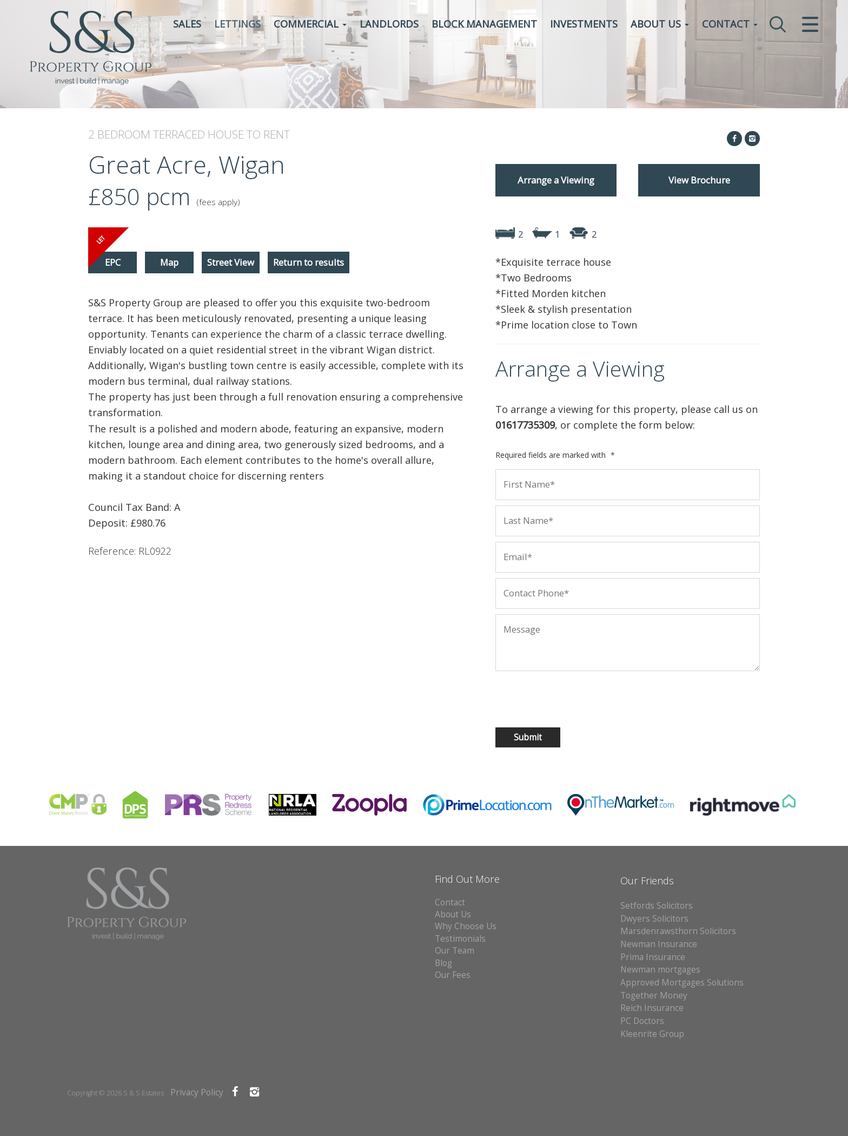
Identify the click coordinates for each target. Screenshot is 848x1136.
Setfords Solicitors (656, 905)
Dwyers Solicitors (654, 918)
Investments (584, 24)
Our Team (454, 950)
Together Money (653, 995)
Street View (230, 262)
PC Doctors (642, 1021)
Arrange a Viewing (556, 180)
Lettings (237, 24)
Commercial (310, 24)
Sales (187, 24)
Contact (730, 24)
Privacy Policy (196, 1092)
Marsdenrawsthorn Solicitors (678, 931)
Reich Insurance (652, 1008)
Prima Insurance (652, 957)
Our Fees (453, 975)
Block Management (484, 24)
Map (169, 262)
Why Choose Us (465, 926)
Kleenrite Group (652, 1034)
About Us (660, 24)
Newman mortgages (660, 969)
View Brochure (699, 180)
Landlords (389, 24)
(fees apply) (218, 202)
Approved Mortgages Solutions (682, 982)
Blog (443, 963)
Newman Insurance (659, 944)
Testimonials (460, 938)
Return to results (308, 262)
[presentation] (565, 697)
